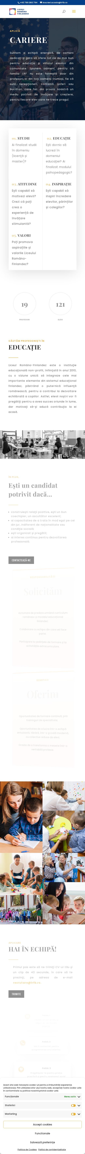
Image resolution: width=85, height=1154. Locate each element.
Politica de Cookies (27, 1149)
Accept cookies (42, 1124)
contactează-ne (21, 560)
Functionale (42, 1133)
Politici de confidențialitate (52, 1149)
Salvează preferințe (42, 1142)
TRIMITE (16, 994)
